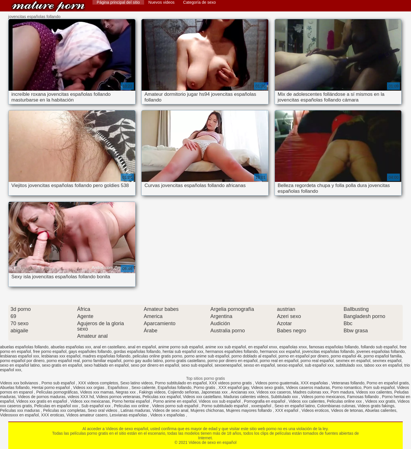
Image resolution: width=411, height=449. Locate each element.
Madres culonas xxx (311, 392)
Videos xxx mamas (96, 392)
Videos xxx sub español (220, 401)
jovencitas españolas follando (328, 351)
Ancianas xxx (242, 392)
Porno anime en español (175, 401)
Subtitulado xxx (285, 396)
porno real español (317, 360)
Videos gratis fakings (376, 406)
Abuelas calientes (380, 410)
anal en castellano (109, 347)
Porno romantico (346, 387)
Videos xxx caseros (274, 392)
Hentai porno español (51, 387)
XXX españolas (315, 383)
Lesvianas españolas (129, 415)
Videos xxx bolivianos (19, 383)
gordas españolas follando (137, 351)
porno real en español (279, 360)
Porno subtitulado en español (181, 383)
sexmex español (386, 360)
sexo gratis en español (62, 365)
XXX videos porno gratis (231, 383)
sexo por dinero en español (155, 365)
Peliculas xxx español (161, 396)
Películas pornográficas (57, 392)
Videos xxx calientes (374, 392)
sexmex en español (353, 360)
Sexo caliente (144, 387)
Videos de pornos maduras (41, 396)
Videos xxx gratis (380, 401)
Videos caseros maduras (308, 387)
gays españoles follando (90, 351)
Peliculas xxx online (132, 406)
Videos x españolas (168, 415)
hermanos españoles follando (232, 351)
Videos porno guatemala (277, 383)
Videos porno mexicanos (323, 396)
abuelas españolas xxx (71, 347)
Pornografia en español (265, 401)
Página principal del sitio (118, 2)
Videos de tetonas (347, 410)
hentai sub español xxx (183, 351)
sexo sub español (196, 365)
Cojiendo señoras (183, 392)
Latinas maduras (135, 410)
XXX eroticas (52, 415)
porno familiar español (101, 360)
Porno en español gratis (387, 383)
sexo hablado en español (106, 365)
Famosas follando (363, 396)
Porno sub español (58, 383)
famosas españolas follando (334, 347)
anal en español (142, 347)
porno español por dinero (22, 360)
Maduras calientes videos (246, 396)
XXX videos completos (98, 383)
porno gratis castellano (185, 360)
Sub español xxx (96, 406)
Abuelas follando (15, 387)
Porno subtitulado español (225, 406)
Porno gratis (205, 387)
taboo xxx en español (383, 365)
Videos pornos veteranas (118, 396)
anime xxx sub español (225, 347)
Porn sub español (379, 387)
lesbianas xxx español (60, 356)
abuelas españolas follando (24, 347)
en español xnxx (262, 347)
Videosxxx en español (19, 415)
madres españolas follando (106, 356)
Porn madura (342, 392)
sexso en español (259, 365)
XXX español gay (234, 387)
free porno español (50, 351)
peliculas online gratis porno (157, 356)
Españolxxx (118, 387)
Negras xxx (126, 392)
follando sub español (379, 347)
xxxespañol (261, 406)
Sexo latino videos (136, 383)
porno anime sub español (206, 356)
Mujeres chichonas (207, 410)
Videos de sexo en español (48, 6)
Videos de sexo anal (170, 410)
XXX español (287, 410)
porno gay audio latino (143, 360)
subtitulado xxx (349, 365)
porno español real (63, 360)
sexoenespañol (228, 365)
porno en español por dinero (304, 356)
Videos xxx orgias (89, 387)
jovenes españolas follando (380, 351)
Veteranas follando (347, 383)
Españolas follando (174, 387)
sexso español (290, 365)
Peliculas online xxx (345, 401)
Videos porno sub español (176, 406)
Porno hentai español (131, 401)
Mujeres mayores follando (249, 410)
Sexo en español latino (295, 406)
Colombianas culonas (336, 406)
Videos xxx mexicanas (90, 401)
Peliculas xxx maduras (20, 410)
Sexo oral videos (103, 410)
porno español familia (383, 356)
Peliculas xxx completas (64, 410)
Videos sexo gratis (267, 387)
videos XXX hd (81, 396)
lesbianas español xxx (19, 356)
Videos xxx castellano (202, 396)
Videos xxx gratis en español (42, 401)
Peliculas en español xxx (56, 406)
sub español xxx (319, 365)
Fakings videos (152, 392)
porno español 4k (346, 356)
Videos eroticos (315, 410)
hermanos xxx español (280, 351)
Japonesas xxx (215, 392)
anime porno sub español (180, 347)
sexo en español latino (20, 365)
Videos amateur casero (86, 415)
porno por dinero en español (232, 360)
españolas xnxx (293, 347)
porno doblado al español (253, 356)
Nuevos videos (161, 2)
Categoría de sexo (199, 2)
